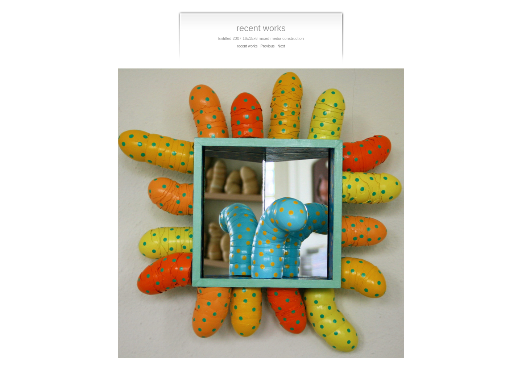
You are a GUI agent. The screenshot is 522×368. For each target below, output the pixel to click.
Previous (268, 46)
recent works (247, 46)
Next (281, 46)
